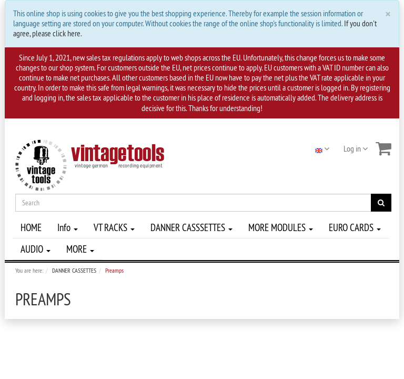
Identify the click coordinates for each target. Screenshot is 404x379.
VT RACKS (114, 227)
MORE (80, 249)
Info (67, 227)
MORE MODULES (280, 227)
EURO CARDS (355, 227)
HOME (31, 227)
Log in (356, 148)
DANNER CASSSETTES (191, 227)
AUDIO (35, 249)
